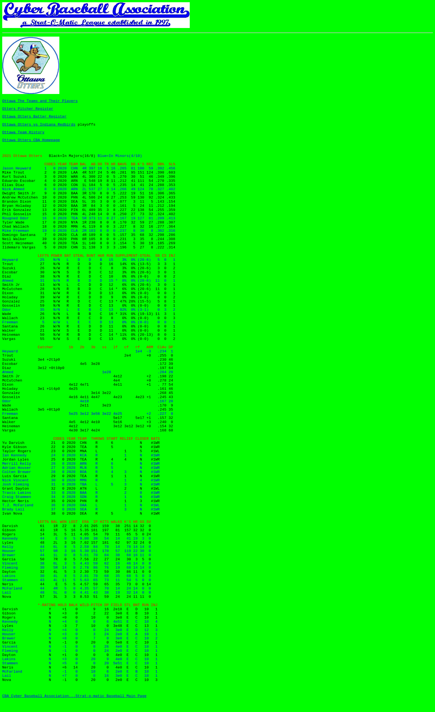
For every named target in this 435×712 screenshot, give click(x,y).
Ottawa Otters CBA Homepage (31, 140)
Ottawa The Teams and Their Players (40, 101)
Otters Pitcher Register (27, 109)
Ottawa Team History (23, 132)
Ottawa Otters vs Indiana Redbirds (38, 125)
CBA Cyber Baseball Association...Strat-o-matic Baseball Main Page (74, 696)
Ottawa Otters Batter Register (34, 117)
